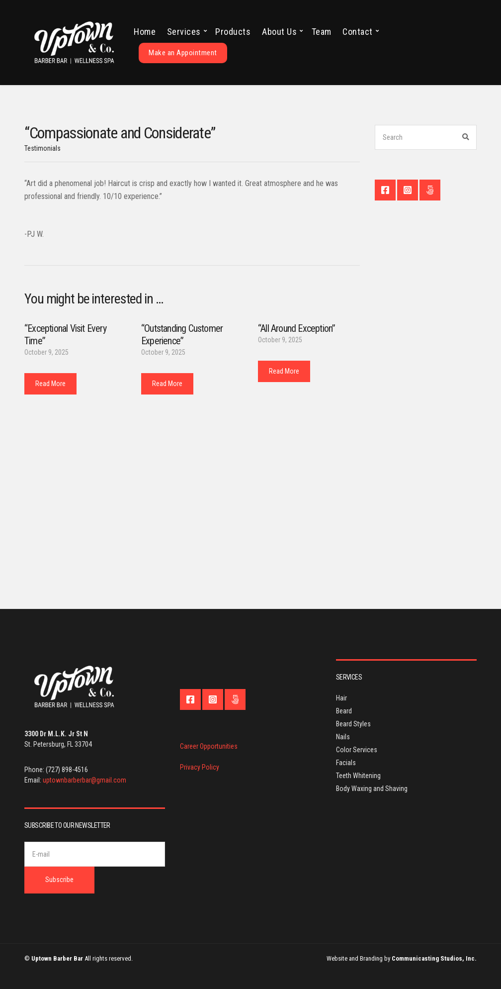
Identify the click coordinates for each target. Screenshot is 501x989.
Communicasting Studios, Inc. (434, 958)
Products (232, 31)
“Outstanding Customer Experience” (182, 334)
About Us (279, 31)
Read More (50, 384)
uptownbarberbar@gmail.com (84, 780)
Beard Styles (353, 724)
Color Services (356, 750)
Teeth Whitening (358, 776)
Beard (344, 711)
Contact (357, 31)
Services (184, 31)
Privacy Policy (199, 767)
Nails (343, 737)
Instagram (407, 190)
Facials (346, 763)
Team (322, 31)
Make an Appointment (183, 52)
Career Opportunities (209, 746)
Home (145, 31)
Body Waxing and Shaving (372, 788)
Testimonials (42, 148)
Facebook (385, 190)
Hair (341, 698)
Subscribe (59, 880)
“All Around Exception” (296, 328)
